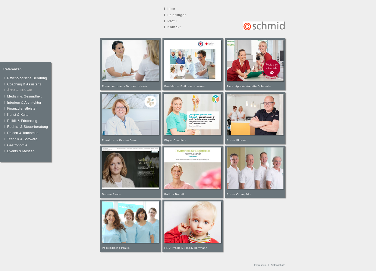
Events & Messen (21, 151)
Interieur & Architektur (24, 102)
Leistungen (177, 15)
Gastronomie (17, 145)
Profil (172, 21)
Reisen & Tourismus (22, 133)
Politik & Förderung (22, 121)
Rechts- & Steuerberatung (27, 127)
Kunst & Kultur (18, 115)
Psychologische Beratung (27, 78)
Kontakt (174, 27)
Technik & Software (22, 139)
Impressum (260, 265)
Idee (171, 9)
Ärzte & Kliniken (19, 90)
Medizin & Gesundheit (24, 96)
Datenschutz (278, 265)
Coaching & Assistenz (24, 84)
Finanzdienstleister (22, 108)
